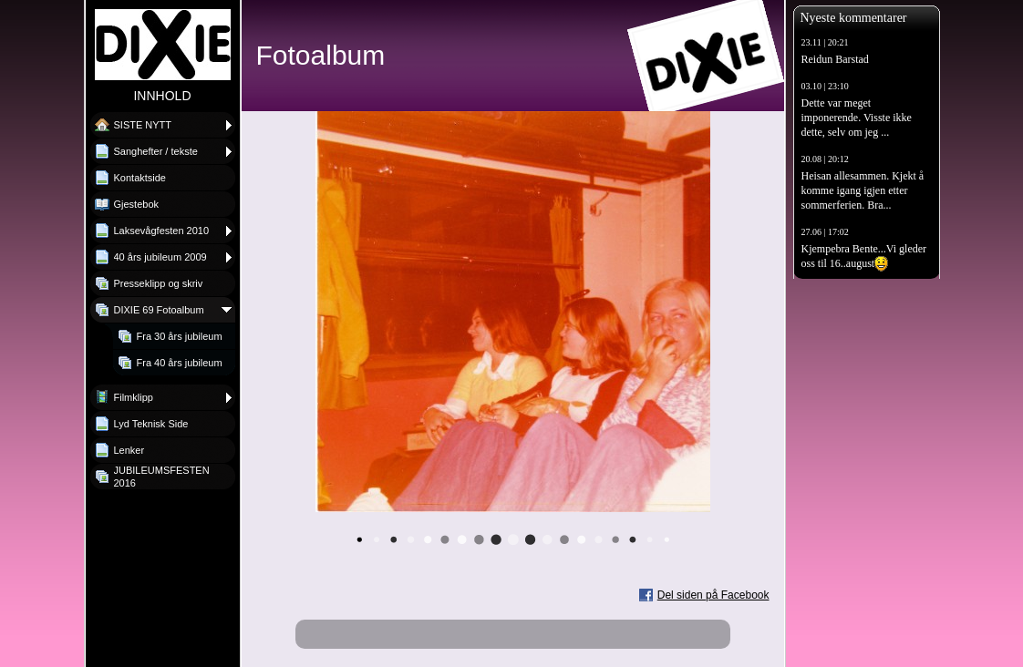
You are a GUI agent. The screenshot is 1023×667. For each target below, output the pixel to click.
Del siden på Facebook (713, 595)
